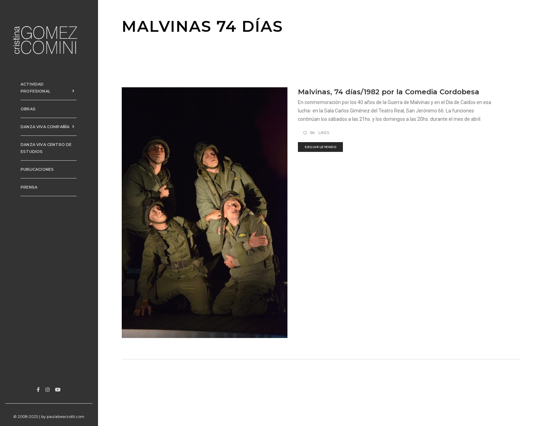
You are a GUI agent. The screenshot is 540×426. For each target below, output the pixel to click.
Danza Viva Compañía (50, 116)
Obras (23, 98)
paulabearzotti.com (67, 416)
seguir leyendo (320, 147)
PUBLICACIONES (32, 159)
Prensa (24, 177)
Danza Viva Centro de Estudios (41, 138)
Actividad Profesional (50, 81)
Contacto (28, 194)
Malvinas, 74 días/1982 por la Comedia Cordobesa (388, 92)
